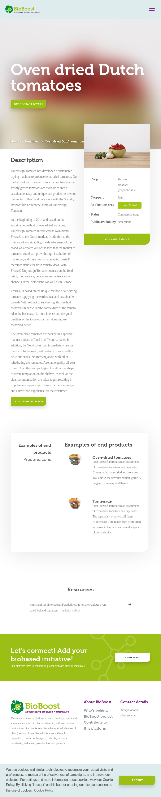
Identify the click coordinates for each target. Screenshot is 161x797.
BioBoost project (98, 716)
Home (15, 141)
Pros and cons (37, 459)
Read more (132, 657)
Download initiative (28, 401)
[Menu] (152, 9)
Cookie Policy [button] (43, 790)
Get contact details (28, 104)
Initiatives (32, 141)
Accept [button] (137, 780)
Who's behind (96, 710)
